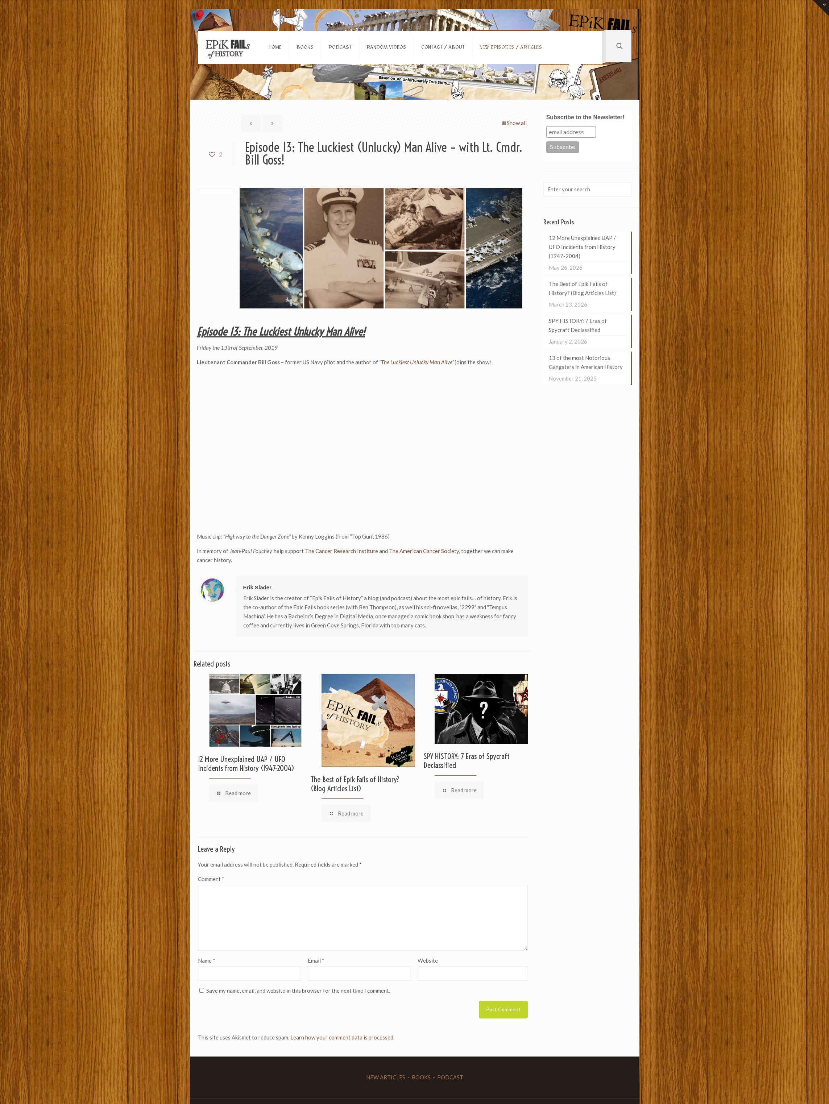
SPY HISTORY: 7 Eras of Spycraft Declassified (466, 760)
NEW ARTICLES (385, 1077)
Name (206, 960)
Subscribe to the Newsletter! (585, 117)
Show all (514, 123)
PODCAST (450, 1077)
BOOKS (421, 1077)
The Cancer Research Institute (342, 551)
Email (316, 960)
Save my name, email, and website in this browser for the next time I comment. (298, 990)
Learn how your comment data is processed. (342, 1037)
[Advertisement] (329, 510)
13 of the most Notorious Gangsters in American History (586, 362)
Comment (211, 879)
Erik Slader (257, 587)
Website (428, 960)
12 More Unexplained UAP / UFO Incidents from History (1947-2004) (246, 763)
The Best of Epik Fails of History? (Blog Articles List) (355, 784)
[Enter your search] (587, 189)
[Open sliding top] (821, 8)
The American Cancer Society (424, 551)
